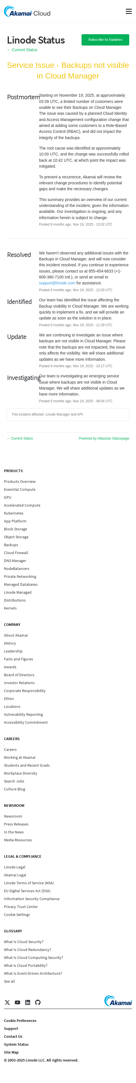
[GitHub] (37, 1002)
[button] (105, 40)
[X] (7, 1002)
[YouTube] (17, 1002)
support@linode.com (57, 283)
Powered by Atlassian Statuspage (104, 438)
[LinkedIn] (27, 1002)
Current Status (22, 49)
